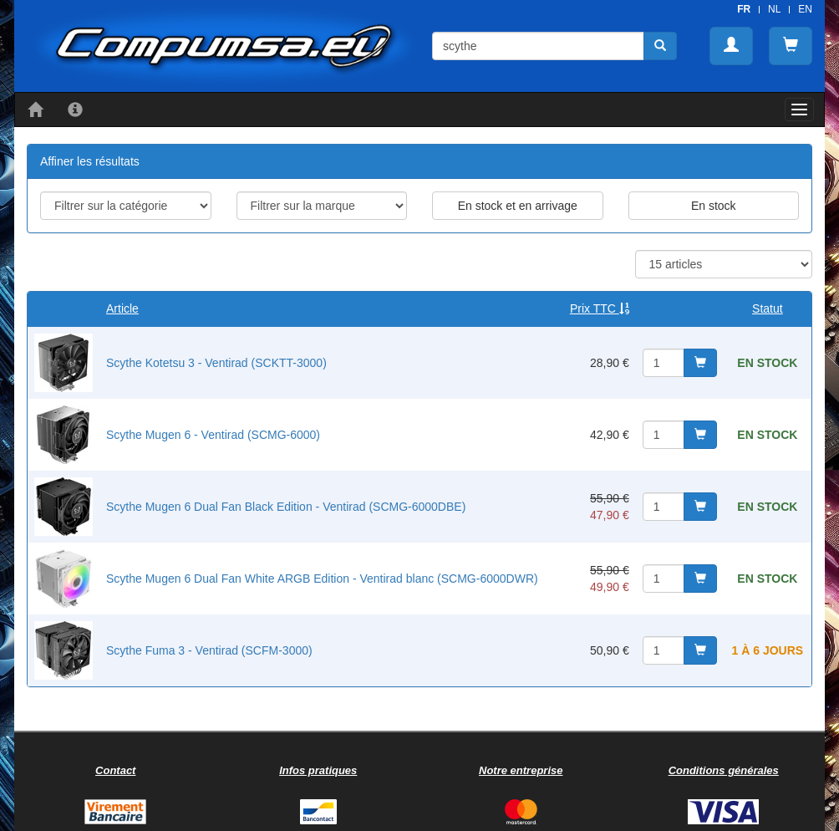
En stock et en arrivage (517, 205)
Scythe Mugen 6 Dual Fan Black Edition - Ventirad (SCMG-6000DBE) (285, 506)
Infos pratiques (318, 770)
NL (774, 9)
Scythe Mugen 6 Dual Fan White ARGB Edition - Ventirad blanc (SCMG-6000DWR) (322, 578)
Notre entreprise (520, 770)
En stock (713, 205)
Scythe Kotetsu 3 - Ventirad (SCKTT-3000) (216, 363)
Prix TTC (599, 308)
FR (743, 9)
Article (122, 308)
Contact (115, 770)
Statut (767, 308)
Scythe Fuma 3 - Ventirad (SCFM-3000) (209, 650)
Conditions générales (724, 770)
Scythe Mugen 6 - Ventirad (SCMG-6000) (213, 434)
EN (805, 9)
